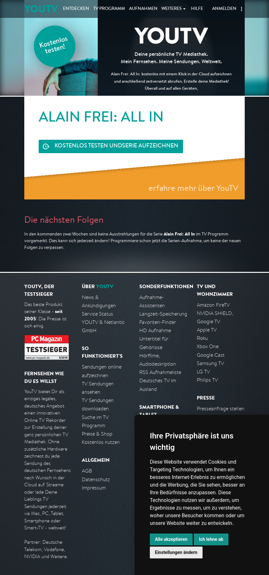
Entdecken (76, 9)
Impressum (94, 487)
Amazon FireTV (213, 305)
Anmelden (224, 9)
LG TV (203, 371)
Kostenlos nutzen (101, 442)
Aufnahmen (143, 9)
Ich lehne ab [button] (211, 539)
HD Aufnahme (155, 330)
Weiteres (171, 9)
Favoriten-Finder (157, 322)
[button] (241, 9)
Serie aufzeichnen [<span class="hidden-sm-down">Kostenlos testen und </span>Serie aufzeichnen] (116, 146)
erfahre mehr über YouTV (193, 188)
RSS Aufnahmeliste (160, 372)
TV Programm (109, 9)
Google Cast (211, 355)
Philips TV (207, 380)
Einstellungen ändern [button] (176, 552)
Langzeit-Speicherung (163, 313)
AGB (87, 470)
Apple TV (207, 329)
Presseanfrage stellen (220, 408)
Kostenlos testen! (54, 46)
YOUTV (41, 9)
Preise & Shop (97, 433)
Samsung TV (210, 363)
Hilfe (197, 9)
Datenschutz (96, 479)
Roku (202, 338)
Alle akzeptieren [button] (171, 539)
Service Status (97, 313)
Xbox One (208, 346)
